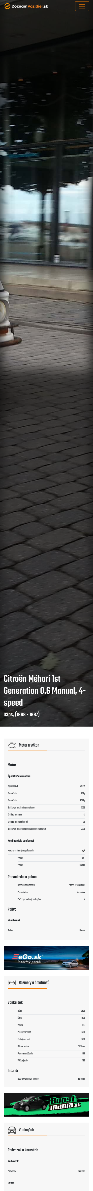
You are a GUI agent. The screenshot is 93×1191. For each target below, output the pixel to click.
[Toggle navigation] (82, 6)
